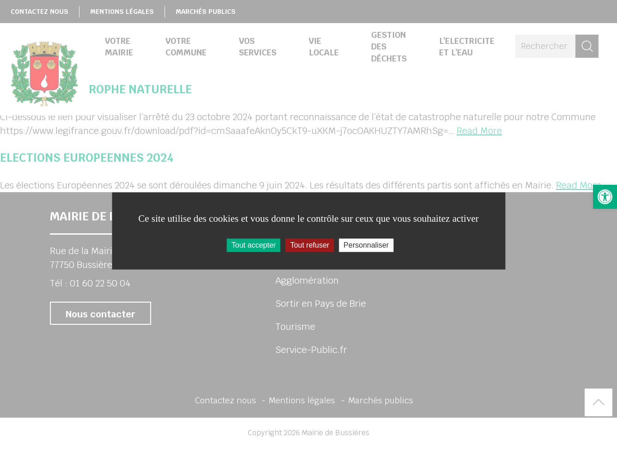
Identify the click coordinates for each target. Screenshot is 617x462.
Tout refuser (309, 245)
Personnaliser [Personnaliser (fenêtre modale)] (366, 245)
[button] (605, 197)
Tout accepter (254, 245)
